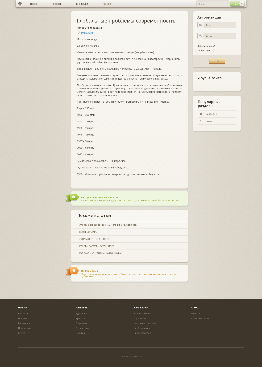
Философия (94, 27)
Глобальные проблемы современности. (126, 20)
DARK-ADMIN (87, 32)
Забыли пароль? (206, 46)
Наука (81, 27)
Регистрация (203, 50)
